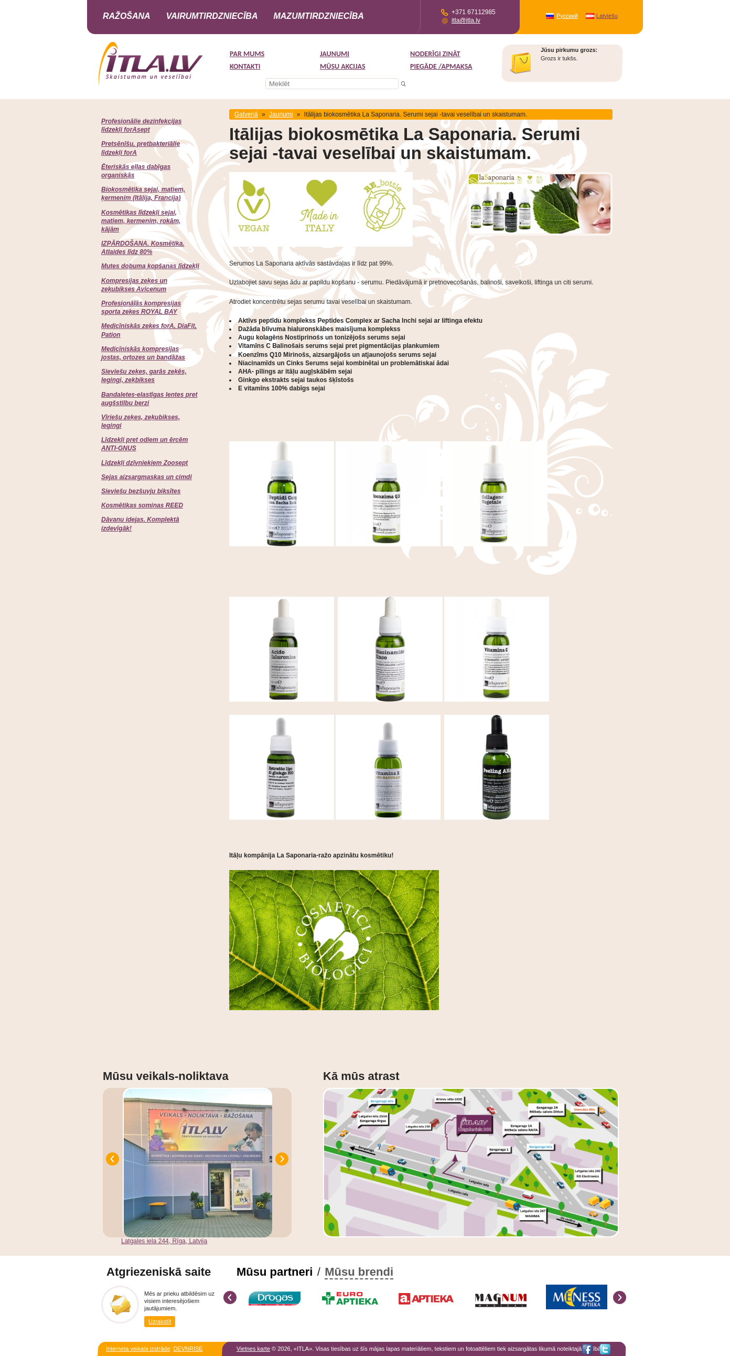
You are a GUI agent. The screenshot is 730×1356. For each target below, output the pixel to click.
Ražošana (127, 16)
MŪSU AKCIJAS (343, 66)
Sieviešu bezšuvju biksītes (140, 491)
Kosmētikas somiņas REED (142, 505)
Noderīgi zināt (435, 53)
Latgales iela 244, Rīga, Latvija (164, 1241)
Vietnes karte (253, 1349)
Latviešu (607, 16)
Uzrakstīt (159, 1321)
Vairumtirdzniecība (212, 16)
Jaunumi (334, 53)
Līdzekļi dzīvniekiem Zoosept (144, 463)
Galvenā (246, 114)
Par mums (247, 53)
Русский (567, 16)
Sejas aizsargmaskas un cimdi (146, 477)
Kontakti (245, 66)
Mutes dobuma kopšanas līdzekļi (150, 266)
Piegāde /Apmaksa (441, 66)
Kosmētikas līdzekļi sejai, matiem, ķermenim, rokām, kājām (140, 221)
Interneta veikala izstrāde (138, 1349)
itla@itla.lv (466, 20)
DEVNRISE (187, 1349)
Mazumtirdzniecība (318, 16)
